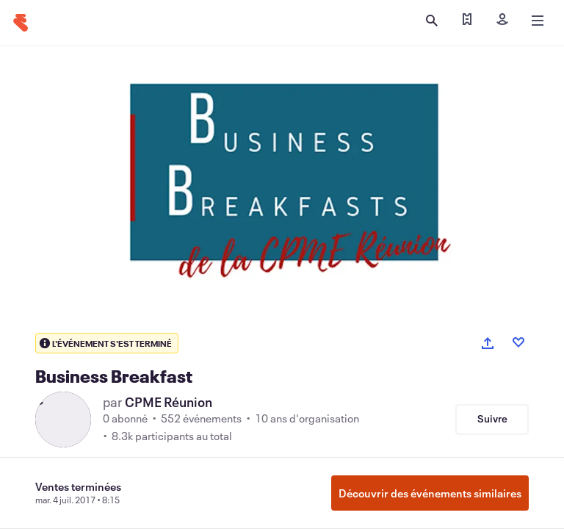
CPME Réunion (168, 402)
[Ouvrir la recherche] (431, 20)
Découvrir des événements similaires (430, 493)
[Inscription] (502, 20)
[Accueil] (20, 23)
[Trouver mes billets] (467, 20)
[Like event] (518, 342)
